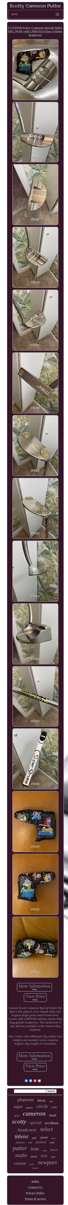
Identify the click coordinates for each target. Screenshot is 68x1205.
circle (42, 1106)
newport (47, 1162)
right (53, 1156)
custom (20, 1163)
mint (51, 1101)
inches (35, 1168)
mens (34, 1156)
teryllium (52, 1123)
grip (16, 1115)
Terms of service (35, 1198)
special (35, 1122)
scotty (19, 1121)
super (17, 1106)
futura (54, 1149)
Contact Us (35, 1187)
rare (30, 1142)
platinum (20, 1142)
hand (52, 1115)
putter (20, 1148)
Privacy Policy (35, 1193)
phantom (25, 1099)
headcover (27, 1129)
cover (44, 1137)
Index (35, 1181)
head (45, 1150)
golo (32, 1164)
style (52, 1142)
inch (44, 1156)
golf (34, 1137)
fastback (41, 1142)
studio (21, 1155)
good (53, 1139)
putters (29, 1107)
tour (35, 1148)
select (46, 1129)
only (54, 1107)
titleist (21, 1136)
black (42, 1100)
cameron (34, 1113)
